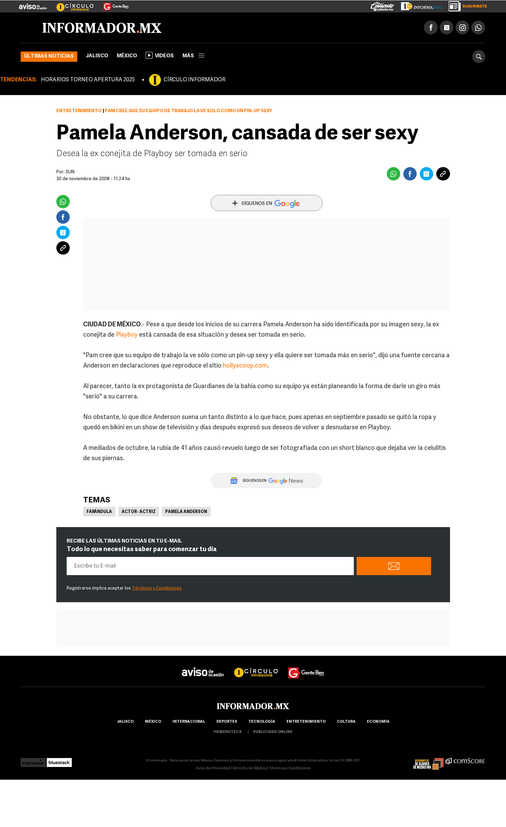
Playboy (127, 335)
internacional (188, 722)
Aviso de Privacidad (213, 768)
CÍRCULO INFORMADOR (194, 80)
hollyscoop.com (245, 366)
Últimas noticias (49, 56)
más (193, 56)
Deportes (226, 722)
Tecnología (261, 722)
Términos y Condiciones (157, 588)
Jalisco (97, 56)
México (127, 56)
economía (378, 722)
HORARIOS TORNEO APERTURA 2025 (88, 80)
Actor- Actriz (139, 512)
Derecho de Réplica (250, 768)
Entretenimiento (79, 111)
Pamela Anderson (186, 512)
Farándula (99, 512)
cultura (346, 722)
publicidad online (273, 732)
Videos (160, 55)
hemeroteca (228, 732)
